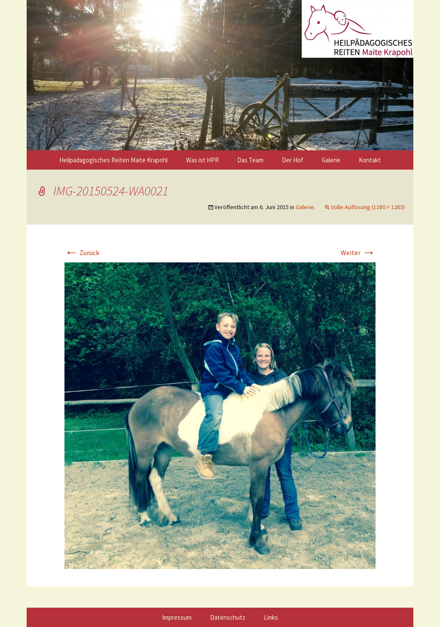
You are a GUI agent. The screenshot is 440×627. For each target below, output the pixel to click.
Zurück (81, 252)
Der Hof (292, 160)
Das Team (250, 160)
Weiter (358, 252)
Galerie (331, 160)
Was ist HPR (202, 160)
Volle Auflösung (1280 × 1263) (368, 207)
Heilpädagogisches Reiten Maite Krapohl (113, 160)
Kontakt (370, 160)
